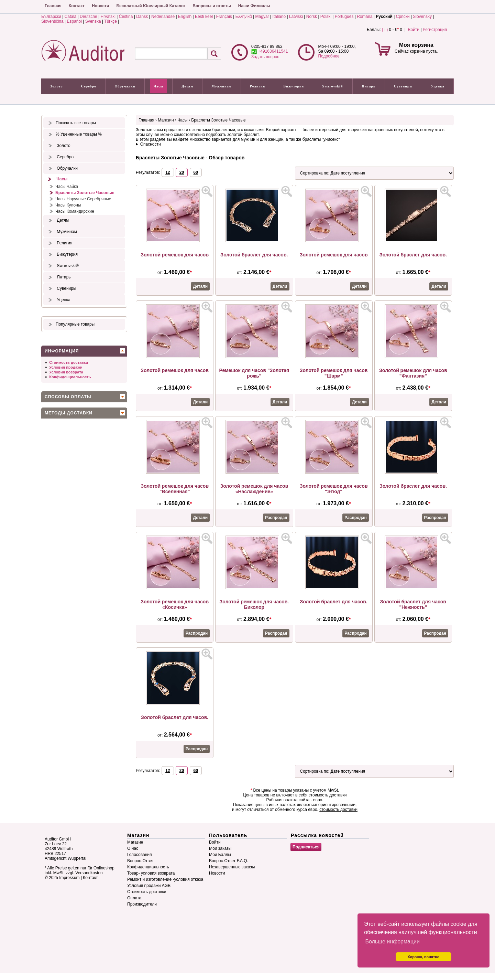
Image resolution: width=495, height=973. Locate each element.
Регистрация (435, 29)
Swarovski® (333, 86)
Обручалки (124, 86)
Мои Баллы (220, 854)
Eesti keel (204, 16)
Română (364, 16)
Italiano (279, 16)
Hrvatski (108, 16)
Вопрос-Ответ (140, 860)
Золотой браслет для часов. (254, 254)
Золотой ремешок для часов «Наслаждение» (254, 488)
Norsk (311, 16)
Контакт (77, 5)
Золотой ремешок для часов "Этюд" (334, 488)
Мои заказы (220, 848)
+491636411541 (269, 51)
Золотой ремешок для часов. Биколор (254, 604)
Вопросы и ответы (211, 5)
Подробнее (328, 56)
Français (224, 16)
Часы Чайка (66, 186)
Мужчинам (221, 86)
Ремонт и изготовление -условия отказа (165, 879)
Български (51, 16)
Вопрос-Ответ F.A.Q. (228, 860)
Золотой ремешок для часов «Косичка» (175, 604)
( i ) (385, 29)
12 (167, 172)
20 (181, 172)
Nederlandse (163, 16)
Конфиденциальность (70, 377)
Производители (142, 904)
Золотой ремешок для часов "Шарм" (334, 373)
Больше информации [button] (392, 941)
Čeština (126, 16)
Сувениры (403, 86)
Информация (62, 351)
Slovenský (422, 16)
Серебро (88, 86)
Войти (413, 29)
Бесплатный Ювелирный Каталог (150, 5)
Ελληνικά (243, 16)
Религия (257, 86)
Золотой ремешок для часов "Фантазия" (413, 373)
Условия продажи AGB (148, 885)
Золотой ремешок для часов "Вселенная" (175, 488)
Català (71, 16)
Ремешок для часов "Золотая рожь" (254, 373)
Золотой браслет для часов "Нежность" (413, 604)
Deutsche (88, 16)
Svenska (93, 21)
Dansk (142, 16)
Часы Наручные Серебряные (83, 199)
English (184, 16)
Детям (187, 86)
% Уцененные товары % (79, 134)
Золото (56, 86)
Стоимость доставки (68, 362)
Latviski (296, 16)
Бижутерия (294, 86)
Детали (200, 286)
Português (344, 16)
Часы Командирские (74, 211)
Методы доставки (68, 413)
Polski (325, 16)
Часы (159, 86)
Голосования (139, 854)
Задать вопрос (265, 56)
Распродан (276, 517)
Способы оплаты (68, 396)
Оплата (134, 898)
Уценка (437, 86)
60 (196, 172)
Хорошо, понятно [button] (424, 957)
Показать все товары (76, 122)
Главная (53, 5)
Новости (100, 5)
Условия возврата (66, 372)
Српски (403, 16)
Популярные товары (75, 324)
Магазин (166, 120)
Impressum (69, 877)
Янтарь (369, 86)
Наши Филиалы (254, 5)
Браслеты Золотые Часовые (84, 192)
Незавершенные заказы (232, 867)
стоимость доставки (328, 795)
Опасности (150, 144)
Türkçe (110, 21)
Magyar (262, 16)
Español (74, 21)
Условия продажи (65, 367)
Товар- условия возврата (151, 873)
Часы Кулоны (68, 205)
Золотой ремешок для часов (175, 254)
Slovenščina (52, 21)
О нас (132, 848)
